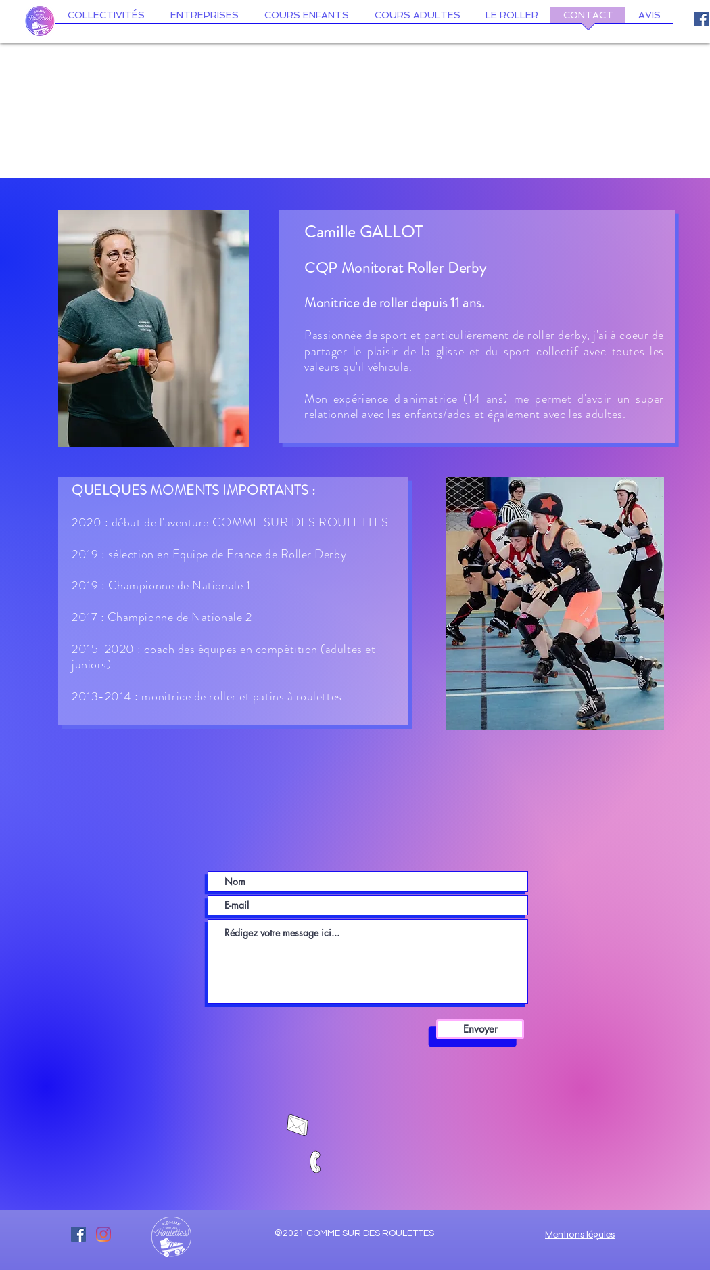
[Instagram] (103, 1234)
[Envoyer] (480, 1029)
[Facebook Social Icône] (701, 19)
